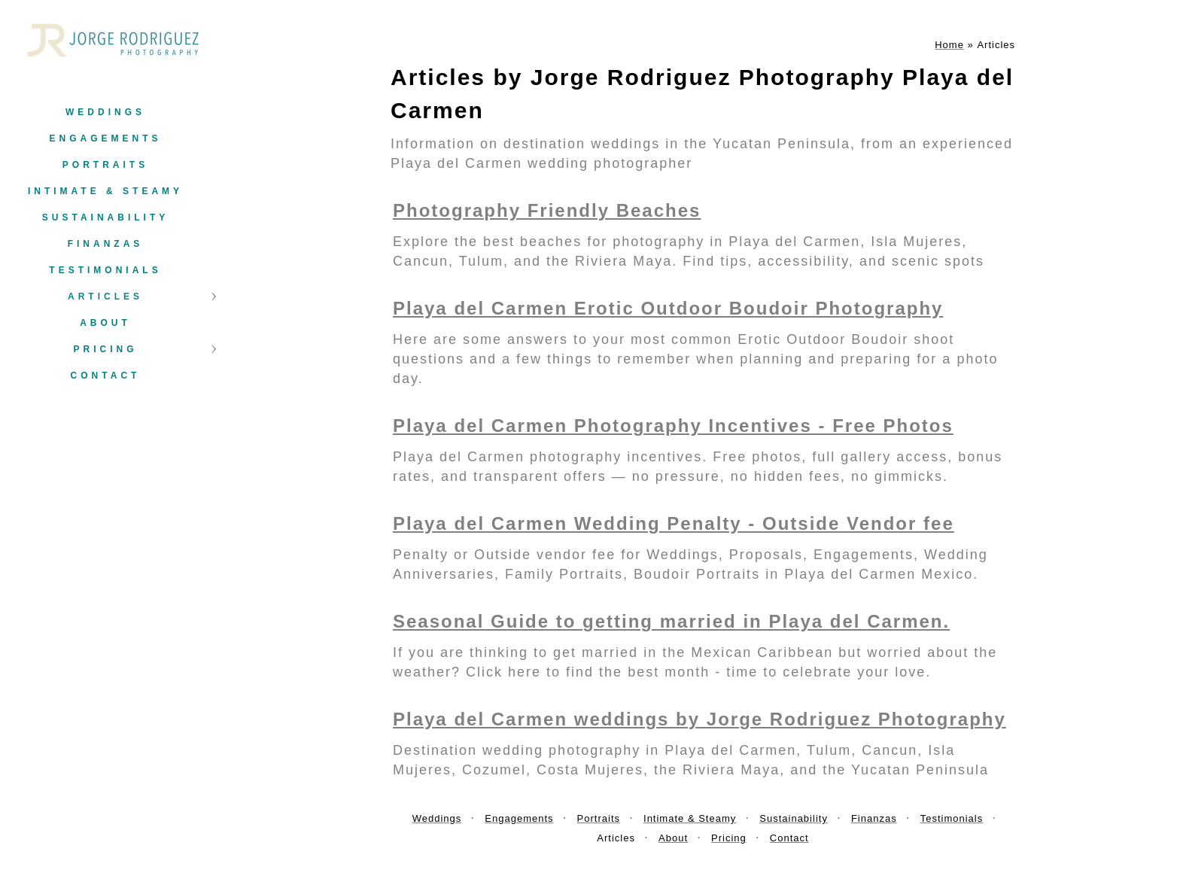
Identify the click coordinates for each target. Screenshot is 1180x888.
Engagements (105, 138)
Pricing (105, 349)
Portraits (105, 165)
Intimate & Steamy (105, 191)
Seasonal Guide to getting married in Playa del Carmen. (671, 621)
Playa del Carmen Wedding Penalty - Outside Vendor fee (673, 523)
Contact (106, 375)
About (105, 323)
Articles (105, 296)
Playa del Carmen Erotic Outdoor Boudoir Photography (668, 308)
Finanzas (106, 244)
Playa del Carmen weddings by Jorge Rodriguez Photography (699, 719)
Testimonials (105, 270)
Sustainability (105, 217)
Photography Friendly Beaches (547, 210)
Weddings (105, 112)
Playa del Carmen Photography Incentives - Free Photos (673, 425)
